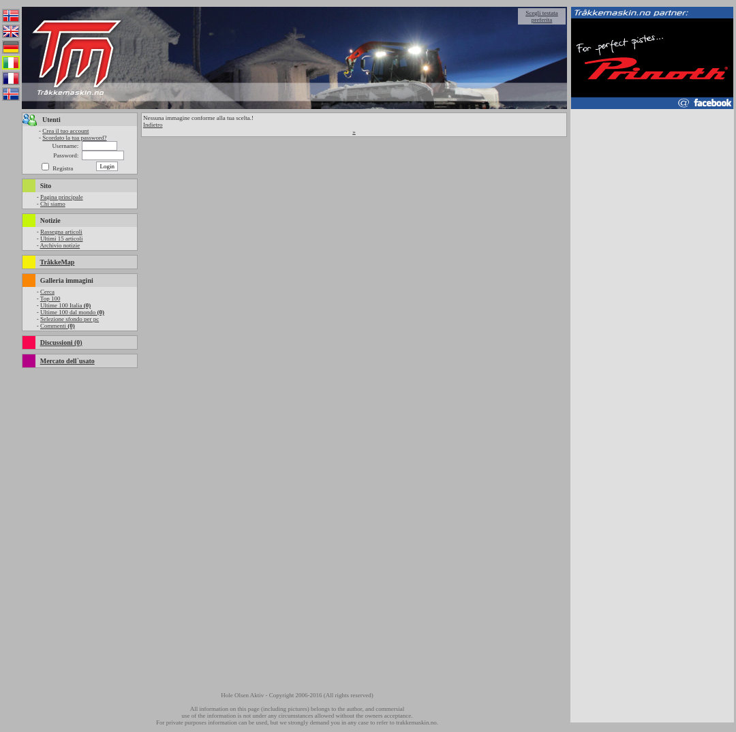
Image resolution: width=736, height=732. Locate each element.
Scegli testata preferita (541, 16)
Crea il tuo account (65, 130)
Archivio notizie (60, 245)
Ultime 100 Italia (65, 305)
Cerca (47, 291)
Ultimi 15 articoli (61, 238)
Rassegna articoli (61, 231)
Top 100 (50, 298)
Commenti (57, 325)
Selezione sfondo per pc (69, 319)
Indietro (153, 124)
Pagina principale (61, 197)
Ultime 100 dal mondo (72, 312)
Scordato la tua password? (74, 137)
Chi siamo (52, 203)
